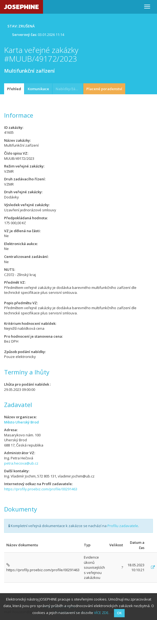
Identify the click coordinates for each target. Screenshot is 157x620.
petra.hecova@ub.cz (21, 463)
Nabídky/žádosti (69, 88)
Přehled (14, 88)
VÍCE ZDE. (101, 612)
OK (119, 613)
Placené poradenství (104, 88)
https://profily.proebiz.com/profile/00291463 (40, 489)
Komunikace (38, 88)
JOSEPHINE (21, 7)
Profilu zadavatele (122, 525)
